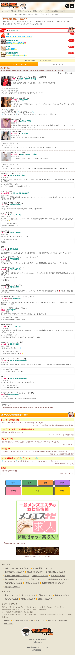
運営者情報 (62, 620)
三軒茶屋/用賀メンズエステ (57, 579)
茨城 (62, 483)
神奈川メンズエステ (61, 595)
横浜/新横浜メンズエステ (41, 568)
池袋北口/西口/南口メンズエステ (16, 568)
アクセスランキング (56, 64)
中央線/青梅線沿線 (19, 407)
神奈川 (13, 491)
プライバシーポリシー (19, 620)
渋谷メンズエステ (30, 583)
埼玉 (13, 483)
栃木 (45, 483)
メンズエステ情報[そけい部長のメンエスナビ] (16, 11)
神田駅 (8, 70)
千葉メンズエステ (43, 595)
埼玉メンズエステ (27, 595)
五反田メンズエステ (38, 576)
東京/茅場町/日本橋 (32, 407)
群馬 (29, 483)
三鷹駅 (31, 70)
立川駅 (54, 70)
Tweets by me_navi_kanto (14, 543)
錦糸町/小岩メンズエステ (54, 572)
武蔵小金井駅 (39, 70)
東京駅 (3, 70)
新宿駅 (14, 70)
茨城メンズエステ (27, 599)
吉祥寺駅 (26, 70)
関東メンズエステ (39, 11)
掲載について (39, 620)
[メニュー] (72, 6)
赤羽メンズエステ (36, 579)
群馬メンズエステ (43, 599)
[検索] (67, 6)
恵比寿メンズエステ (33, 572)
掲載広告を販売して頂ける (37, 649)
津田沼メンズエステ (11, 587)
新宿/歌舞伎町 (8, 407)
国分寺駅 (48, 70)
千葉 (62, 491)
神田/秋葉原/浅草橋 (46, 407)
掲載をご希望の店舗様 (37, 641)
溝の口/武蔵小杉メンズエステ (15, 579)
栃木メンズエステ (10, 599)
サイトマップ (7, 624)
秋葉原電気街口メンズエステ (52, 583)
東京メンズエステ (10, 595)
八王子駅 (60, 70)
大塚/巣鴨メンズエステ (12, 583)
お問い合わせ (51, 620)
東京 (37, 491)
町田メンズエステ (56, 576)
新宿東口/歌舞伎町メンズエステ (15, 576)
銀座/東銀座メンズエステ (13, 572)
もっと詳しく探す (66, 73)
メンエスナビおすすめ (18, 64)
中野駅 (19, 70)
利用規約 (6, 620)
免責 (30, 620)
